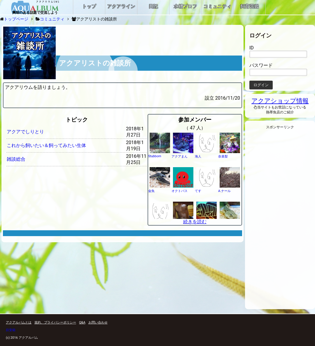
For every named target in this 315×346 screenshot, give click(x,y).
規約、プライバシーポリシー (55, 322)
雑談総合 (16, 159)
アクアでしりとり (25, 131)
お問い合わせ (98, 322)
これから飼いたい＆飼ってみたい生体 (46, 145)
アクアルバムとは (19, 322)
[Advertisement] (280, 221)
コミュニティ (52, 19)
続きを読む (194, 221)
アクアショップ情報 (280, 100)
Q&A (82, 322)
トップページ (16, 19)
